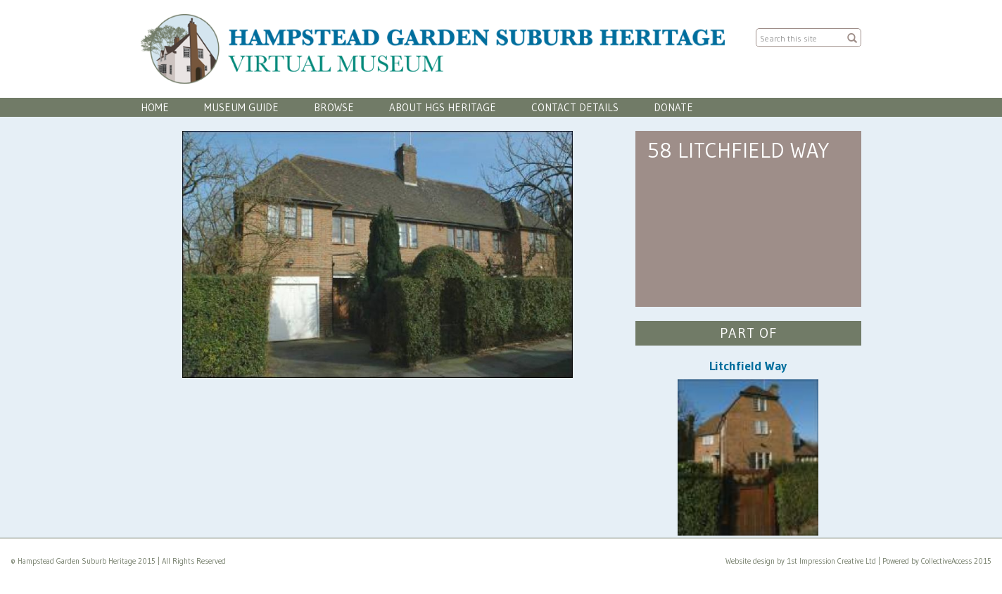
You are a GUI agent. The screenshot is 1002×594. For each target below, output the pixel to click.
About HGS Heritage (442, 107)
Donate (673, 107)
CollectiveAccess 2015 (956, 561)
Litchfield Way (748, 366)
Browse (334, 107)
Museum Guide (241, 107)
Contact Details (575, 107)
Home (155, 107)
